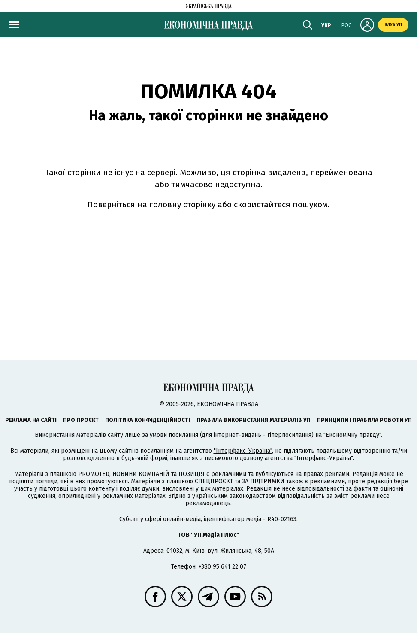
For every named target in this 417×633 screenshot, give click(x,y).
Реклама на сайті (31, 420)
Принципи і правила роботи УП (364, 420)
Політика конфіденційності (147, 420)
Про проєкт (81, 420)
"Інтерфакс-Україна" (243, 450)
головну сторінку (183, 204)
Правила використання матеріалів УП (253, 420)
